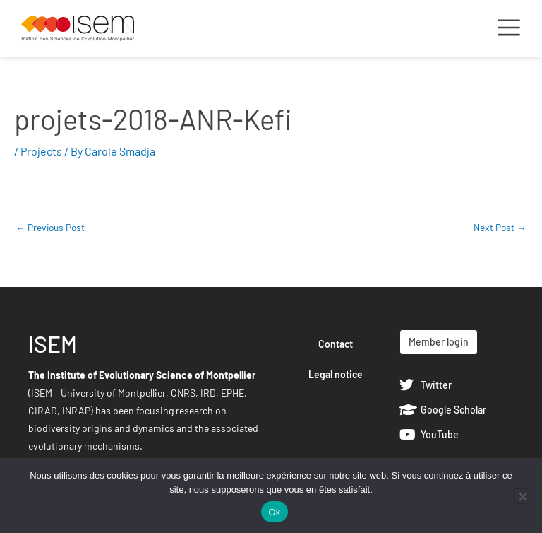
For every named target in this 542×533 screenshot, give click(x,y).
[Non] (522, 496)
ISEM (52, 343)
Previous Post (50, 227)
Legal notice (335, 374)
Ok (274, 512)
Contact (335, 344)
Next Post (500, 227)
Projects (41, 151)
